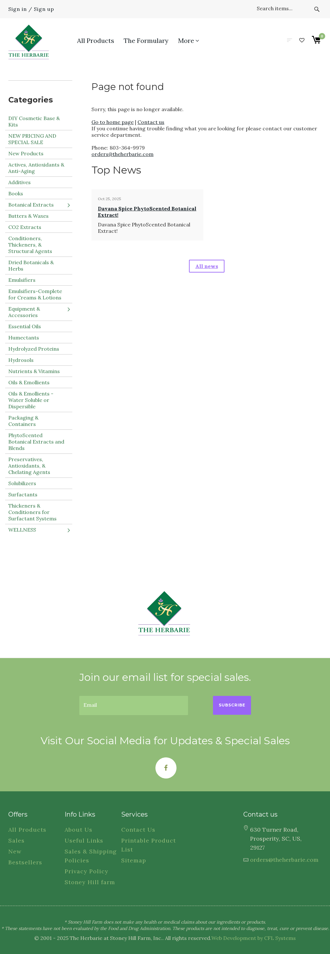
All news (206, 266)
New (14, 851)
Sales (16, 840)
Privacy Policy (86, 871)
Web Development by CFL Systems (253, 938)
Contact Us (138, 829)
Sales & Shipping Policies (91, 856)
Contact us (151, 122)
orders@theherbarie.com (122, 154)
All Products (27, 829)
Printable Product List (148, 845)
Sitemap (133, 860)
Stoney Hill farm (90, 882)
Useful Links (84, 840)
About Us (78, 829)
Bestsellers (25, 862)
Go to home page (112, 122)
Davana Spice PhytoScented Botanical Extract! (147, 211)
